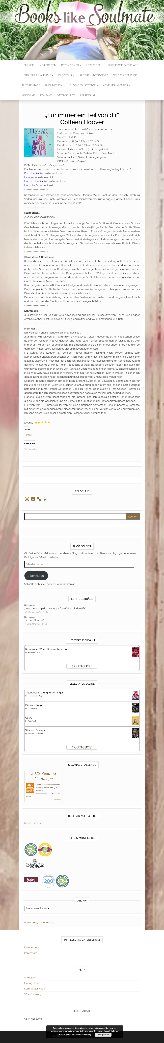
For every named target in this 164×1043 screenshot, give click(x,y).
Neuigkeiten (47, 65)
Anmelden (30, 977)
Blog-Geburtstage (84, 85)
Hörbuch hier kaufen (36, 181)
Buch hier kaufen (34, 173)
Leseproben (94, 65)
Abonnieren (36, 575)
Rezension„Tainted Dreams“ (34, 619)
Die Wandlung (33, 705)
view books (57, 799)
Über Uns (28, 65)
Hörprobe (29, 185)
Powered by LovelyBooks (39, 922)
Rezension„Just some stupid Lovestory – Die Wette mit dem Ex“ (55, 607)
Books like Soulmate (44, 784)
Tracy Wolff (32, 721)
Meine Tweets (32, 823)
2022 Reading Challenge (43, 776)
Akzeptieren (103, 1034)
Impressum (87, 95)
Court (28, 717)
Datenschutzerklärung (81, 1035)
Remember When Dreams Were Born (47, 649)
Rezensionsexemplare (123, 65)
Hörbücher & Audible (37, 75)
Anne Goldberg (34, 652)
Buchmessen (55, 85)
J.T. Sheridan (32, 708)
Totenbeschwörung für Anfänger (44, 692)
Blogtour (66, 75)
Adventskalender (116, 85)
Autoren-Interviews (93, 75)
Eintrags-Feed (32, 983)
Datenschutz (66, 95)
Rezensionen (71, 65)
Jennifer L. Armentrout (36, 733)
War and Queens (35, 730)
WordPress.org (32, 994)
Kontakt (46, 95)
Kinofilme (28, 95)
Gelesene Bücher (125, 75)
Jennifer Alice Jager (35, 696)
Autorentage (31, 85)
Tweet (28, 434)
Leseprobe (30, 177)
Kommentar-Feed (34, 988)
